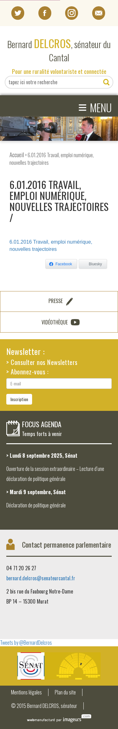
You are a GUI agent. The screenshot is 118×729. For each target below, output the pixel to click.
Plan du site (65, 692)
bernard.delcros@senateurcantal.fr (40, 578)
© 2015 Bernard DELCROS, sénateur (44, 706)
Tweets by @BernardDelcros (26, 642)
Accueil (16, 154)
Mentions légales (26, 692)
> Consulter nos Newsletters (42, 362)
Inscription (19, 399)
